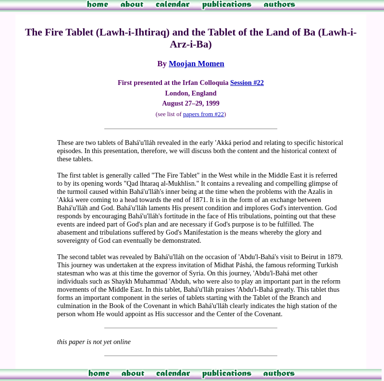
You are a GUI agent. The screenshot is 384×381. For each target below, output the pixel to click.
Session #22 (247, 82)
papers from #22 (203, 114)
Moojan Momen (196, 63)
